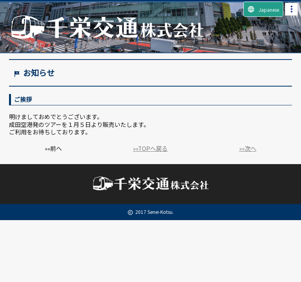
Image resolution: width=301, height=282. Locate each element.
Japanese (263, 9)
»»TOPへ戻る (150, 148)
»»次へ (247, 148)
